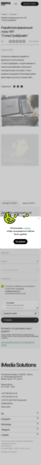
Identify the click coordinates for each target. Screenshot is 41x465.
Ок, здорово (20, 242)
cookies (26, 228)
